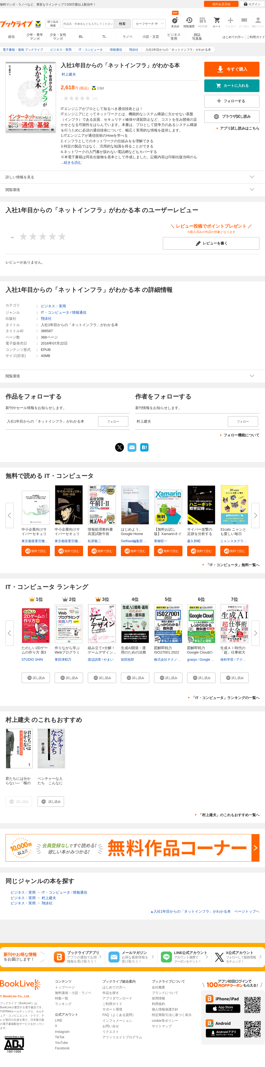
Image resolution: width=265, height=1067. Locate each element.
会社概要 (158, 987)
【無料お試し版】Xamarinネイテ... (168, 533)
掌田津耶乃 (63, 660)
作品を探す (110, 993)
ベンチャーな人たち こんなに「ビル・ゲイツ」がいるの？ (50, 785)
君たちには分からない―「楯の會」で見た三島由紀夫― (18, 785)
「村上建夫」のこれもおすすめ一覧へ (228, 815)
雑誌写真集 (197, 37)
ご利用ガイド (256, 37)
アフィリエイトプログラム (122, 1037)
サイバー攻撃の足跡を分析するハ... (199, 533)
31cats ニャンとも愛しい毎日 (233, 531)
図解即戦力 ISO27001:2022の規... (166, 652)
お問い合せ (110, 1026)
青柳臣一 (160, 541)
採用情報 (158, 998)
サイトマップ (162, 1026)
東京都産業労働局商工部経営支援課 (48, 541)
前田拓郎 (127, 660)
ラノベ (127, 37)
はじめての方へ (233, 37)
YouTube (61, 1043)
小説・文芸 (150, 37)
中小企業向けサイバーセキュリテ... (34, 533)
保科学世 (227, 660)
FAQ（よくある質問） (119, 1015)
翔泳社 (46, 318)
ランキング (63, 1004)
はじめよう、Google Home (132, 531)
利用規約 (158, 1004)
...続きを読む (71, 162)
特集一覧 (61, 998)
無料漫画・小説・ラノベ (73, 993)
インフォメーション (117, 1021)
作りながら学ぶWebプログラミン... (67, 652)
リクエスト (110, 1032)
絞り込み (53, 24)
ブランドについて (165, 993)
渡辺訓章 (94, 660)
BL (81, 36)
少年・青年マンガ (34, 37)
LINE (58, 1020)
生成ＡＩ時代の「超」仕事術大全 (232, 652)
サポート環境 (112, 1009)
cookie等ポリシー (165, 1021)
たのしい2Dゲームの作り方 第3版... (35, 652)
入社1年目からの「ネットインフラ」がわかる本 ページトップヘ (204, 911)
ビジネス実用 (174, 37)
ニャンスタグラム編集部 (238, 541)
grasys (192, 660)
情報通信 (79, 312)
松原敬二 (94, 541)
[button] (36, 551)
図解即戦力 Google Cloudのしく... (200, 652)
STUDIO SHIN (32, 660)
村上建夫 (69, 74)
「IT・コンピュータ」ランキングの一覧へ (225, 698)
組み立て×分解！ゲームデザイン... (102, 650)
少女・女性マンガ (58, 37)
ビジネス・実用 (53, 306)
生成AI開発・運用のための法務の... (133, 652)
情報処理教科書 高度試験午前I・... (100, 533)
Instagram (62, 1032)
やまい (108, 660)
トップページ (65, 987)
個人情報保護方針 (165, 1009)
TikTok (59, 1037)
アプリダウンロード (117, 998)
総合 (11, 37)
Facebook (62, 1048)
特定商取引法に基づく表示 (172, 1015)
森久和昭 (193, 541)
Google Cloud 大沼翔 (215, 660)
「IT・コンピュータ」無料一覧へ (232, 565)
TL (104, 37)
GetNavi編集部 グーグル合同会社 (145, 541)
